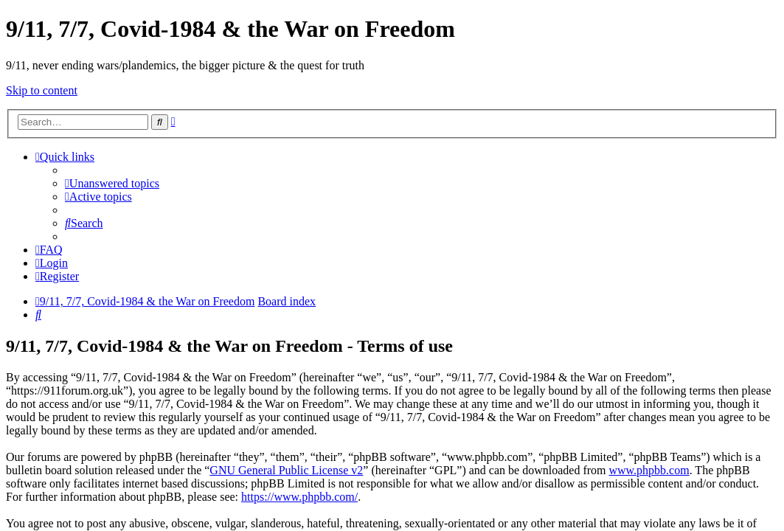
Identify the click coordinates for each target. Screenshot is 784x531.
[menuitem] (112, 183)
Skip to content (41, 90)
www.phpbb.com (648, 470)
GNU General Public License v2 (286, 470)
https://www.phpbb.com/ (299, 496)
